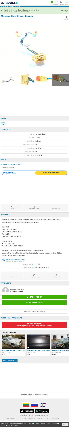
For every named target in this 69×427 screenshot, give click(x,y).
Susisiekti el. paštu (34, 302)
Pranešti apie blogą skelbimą (34, 311)
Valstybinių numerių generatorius (31, 418)
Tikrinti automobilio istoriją (51, 172)
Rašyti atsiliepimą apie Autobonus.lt (34, 394)
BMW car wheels (11, 418)
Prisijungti (64, 10)
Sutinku (65, 424)
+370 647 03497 (34, 297)
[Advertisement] (34, 101)
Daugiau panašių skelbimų (9, 360)
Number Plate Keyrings (52, 418)
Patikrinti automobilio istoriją (13, 260)
